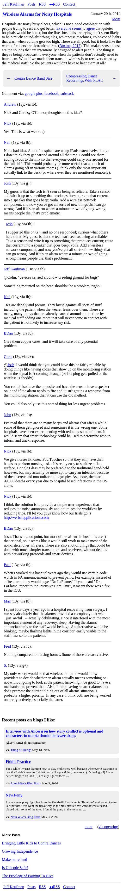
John (7, 415)
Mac (7, 601)
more (88, 827)
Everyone (63, 28)
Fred (7, 646)
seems (76, 28)
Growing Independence (20, 851)
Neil (7, 142)
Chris (8, 357)
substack (67, 93)
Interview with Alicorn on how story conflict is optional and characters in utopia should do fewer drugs (54, 733)
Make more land (14, 859)
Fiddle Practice (18, 762)
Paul (7, 565)
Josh (7, 183)
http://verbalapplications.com (26, 517)
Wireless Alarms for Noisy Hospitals (37, 14)
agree (90, 28)
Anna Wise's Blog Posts (25, 783)
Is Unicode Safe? (15, 868)
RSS (42, 4)
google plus (34, 93)
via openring (108, 827)
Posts (31, 4)
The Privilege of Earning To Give (27, 876)
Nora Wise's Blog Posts (26, 817)
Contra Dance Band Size (29, 78)
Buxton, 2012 (69, 46)
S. (5, 665)
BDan (8, 333)
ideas (116, 19)
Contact (69, 4)
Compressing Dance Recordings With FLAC (91, 78)
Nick (7, 123)
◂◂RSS (54, 4)
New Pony (14, 795)
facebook (51, 93)
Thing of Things (20, 750)
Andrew (10, 104)
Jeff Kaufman (13, 4)
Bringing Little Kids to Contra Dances (31, 843)
